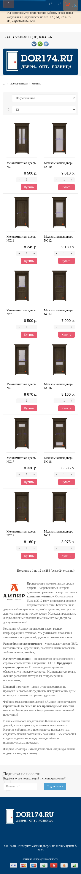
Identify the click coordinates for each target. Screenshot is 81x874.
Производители (16, 83)
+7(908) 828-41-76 (23, 21)
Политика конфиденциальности (39, 858)
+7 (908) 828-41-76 (40, 37)
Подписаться (55, 786)
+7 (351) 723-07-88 (15, 37)
